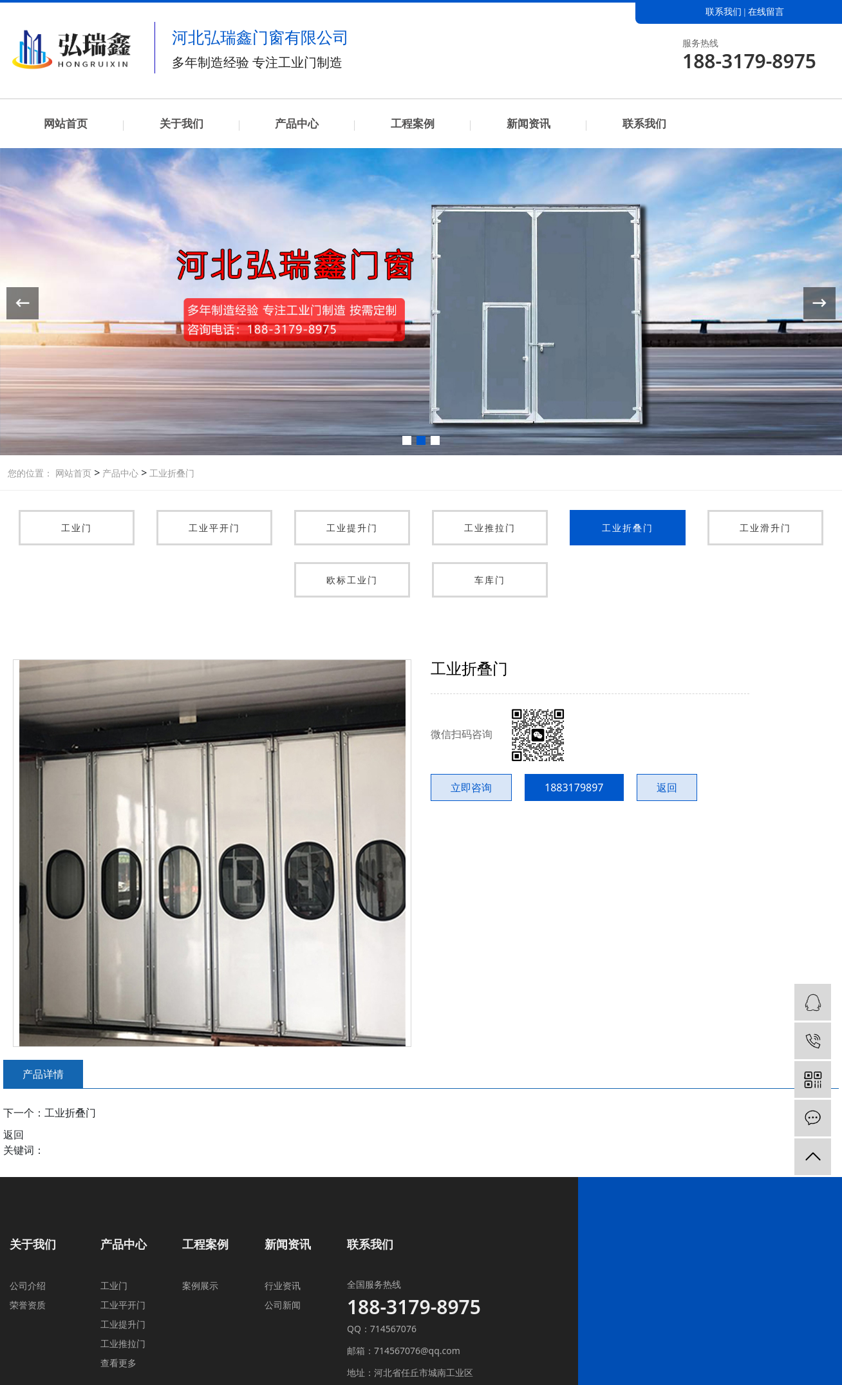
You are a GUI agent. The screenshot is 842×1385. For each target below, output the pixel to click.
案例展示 (200, 1285)
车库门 (489, 580)
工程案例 (413, 123)
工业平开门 (214, 528)
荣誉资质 (28, 1305)
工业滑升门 (765, 528)
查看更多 (118, 1363)
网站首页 (66, 123)
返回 (667, 787)
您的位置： (30, 473)
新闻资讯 (528, 123)
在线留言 (766, 12)
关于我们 (181, 123)
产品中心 (297, 123)
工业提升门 (352, 528)
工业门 (76, 528)
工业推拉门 (490, 528)
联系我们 (724, 12)
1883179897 (574, 787)
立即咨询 (471, 787)
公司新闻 (283, 1305)
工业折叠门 (170, 473)
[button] (406, 440)
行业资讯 (283, 1285)
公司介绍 (28, 1285)
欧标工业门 (352, 580)
